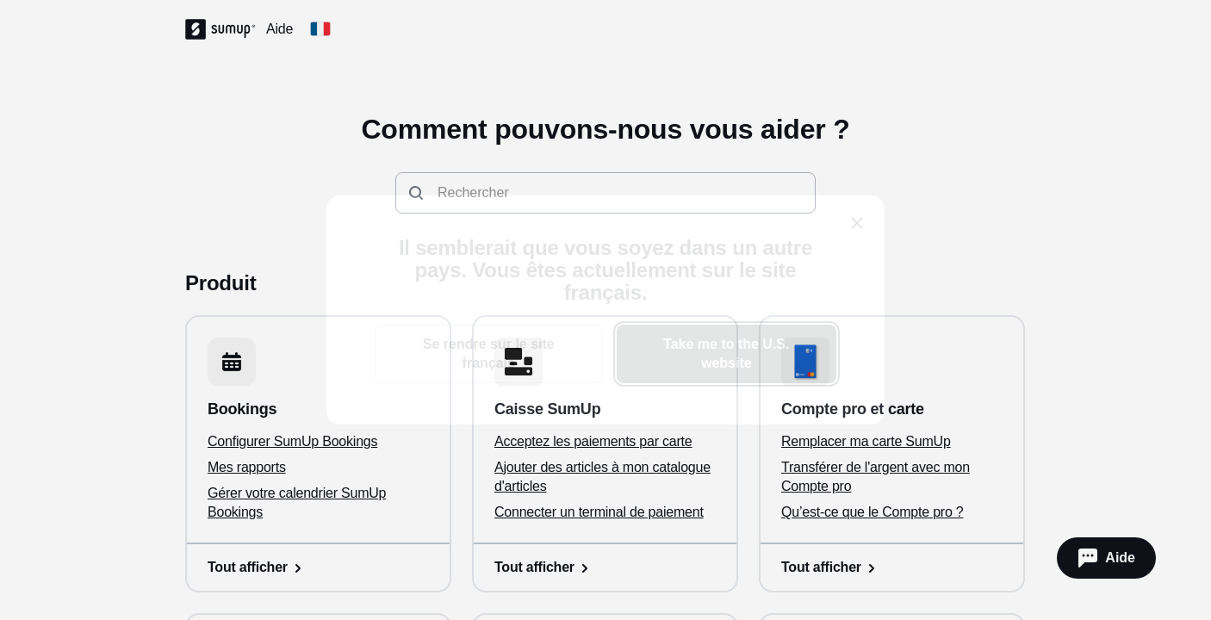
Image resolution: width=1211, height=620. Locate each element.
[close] (857, 223)
